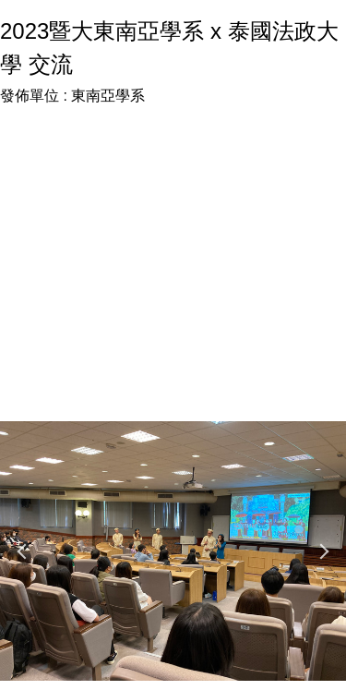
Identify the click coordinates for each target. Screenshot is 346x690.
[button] (23, 551)
